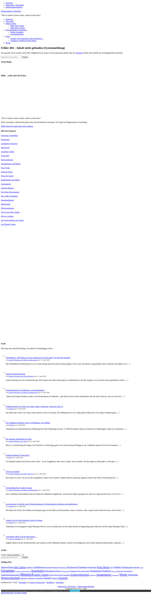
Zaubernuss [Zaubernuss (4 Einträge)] (24, 578)
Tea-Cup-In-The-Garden (10, 212)
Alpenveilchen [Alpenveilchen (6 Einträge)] (7, 567)
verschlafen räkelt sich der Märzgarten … (21, 537)
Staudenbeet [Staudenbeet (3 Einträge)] (93, 575)
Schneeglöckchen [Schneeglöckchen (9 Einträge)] (80, 574)
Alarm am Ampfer (13, 472)
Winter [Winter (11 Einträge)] (123, 574)
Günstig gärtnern (7, 188)
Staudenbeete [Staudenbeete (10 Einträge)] (103, 574)
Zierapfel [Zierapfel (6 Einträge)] (47, 578)
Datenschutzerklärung (86, 587)
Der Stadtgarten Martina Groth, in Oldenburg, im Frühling (28, 423)
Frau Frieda (5, 168)
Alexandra (22, 582)
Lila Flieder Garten (8, 224)
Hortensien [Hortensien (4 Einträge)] (73, 571)
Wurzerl (11, 425)
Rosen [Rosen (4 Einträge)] (57, 575)
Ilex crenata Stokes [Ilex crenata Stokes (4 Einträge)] (83, 571)
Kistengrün (5, 140)
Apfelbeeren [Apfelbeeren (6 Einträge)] (39, 567)
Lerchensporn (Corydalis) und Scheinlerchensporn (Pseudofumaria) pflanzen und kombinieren (42, 504)
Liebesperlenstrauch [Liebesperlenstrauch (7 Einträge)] (10, 575)
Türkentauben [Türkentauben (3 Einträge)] (115, 575)
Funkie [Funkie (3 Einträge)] (141, 567)
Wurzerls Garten (7, 176)
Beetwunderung (7, 160)
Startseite (79, 53)
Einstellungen (74, 591)
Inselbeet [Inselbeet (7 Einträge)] (106, 571)
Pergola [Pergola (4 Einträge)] (51, 575)
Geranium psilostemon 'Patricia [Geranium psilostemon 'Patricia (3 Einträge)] (23, 571)
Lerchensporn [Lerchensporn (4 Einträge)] (128, 571)
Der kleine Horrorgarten (10, 192)
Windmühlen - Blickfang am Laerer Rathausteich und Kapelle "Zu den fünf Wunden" (38, 358)
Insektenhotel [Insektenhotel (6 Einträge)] (96, 571)
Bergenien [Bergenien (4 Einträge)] (48, 567)
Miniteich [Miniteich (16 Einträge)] (27, 574)
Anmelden (60, 582)
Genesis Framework (37, 582)
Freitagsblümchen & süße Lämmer (19, 488)
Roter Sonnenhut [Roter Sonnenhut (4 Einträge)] (64, 575)
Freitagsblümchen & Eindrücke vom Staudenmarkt (25, 390)
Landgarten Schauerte (9, 144)
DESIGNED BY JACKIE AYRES (14, 593)
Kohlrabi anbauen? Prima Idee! (17, 455)
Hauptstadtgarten (7, 200)
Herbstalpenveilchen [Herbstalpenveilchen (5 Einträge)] (52, 571)
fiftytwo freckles (7, 216)
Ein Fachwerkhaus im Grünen (12, 220)
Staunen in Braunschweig (15, 374)
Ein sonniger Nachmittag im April (19, 439)
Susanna (11, 409)
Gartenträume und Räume (11, 164)
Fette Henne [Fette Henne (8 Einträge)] (103, 567)
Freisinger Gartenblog (9, 136)
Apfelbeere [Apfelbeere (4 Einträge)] (29, 567)
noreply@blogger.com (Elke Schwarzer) (21, 376)
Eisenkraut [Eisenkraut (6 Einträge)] (82, 567)
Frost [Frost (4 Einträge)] (111, 567)
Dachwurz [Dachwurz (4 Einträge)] (63, 567)
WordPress (50, 582)
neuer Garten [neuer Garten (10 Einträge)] (41, 574)
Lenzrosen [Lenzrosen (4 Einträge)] (119, 571)
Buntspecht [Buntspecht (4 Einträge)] (55, 567)
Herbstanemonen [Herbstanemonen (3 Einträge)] (65, 571)
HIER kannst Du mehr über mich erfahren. (17, 126)
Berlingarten (5, 204)
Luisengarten (6, 184)
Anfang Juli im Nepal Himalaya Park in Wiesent (24, 520)
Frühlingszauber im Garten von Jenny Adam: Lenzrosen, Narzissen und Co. (34, 406)
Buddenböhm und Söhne (10, 180)
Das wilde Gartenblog (9, 196)
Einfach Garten (6, 172)
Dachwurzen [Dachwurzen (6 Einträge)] (72, 567)
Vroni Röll (5, 156)
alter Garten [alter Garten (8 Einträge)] (20, 567)
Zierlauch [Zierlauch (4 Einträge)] (55, 578)
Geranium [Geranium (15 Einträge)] (7, 570)
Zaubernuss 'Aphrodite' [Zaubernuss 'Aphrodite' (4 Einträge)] (35, 578)
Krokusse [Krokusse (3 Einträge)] (113, 571)
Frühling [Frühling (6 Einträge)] (117, 567)
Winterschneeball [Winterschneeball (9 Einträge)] (10, 577)
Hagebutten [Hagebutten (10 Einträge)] (37, 570)
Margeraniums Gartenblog (11, 11)
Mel (9, 457)
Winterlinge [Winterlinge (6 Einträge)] (133, 575)
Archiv (3, 555)
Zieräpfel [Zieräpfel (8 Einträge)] (63, 578)
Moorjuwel (5, 148)
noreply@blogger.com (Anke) (17, 441)
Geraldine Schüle (7, 152)
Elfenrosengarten (7, 208)
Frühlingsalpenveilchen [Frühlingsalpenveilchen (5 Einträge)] (130, 567)
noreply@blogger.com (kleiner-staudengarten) (23, 360)
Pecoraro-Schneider (14, 539)
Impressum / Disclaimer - (68, 587)
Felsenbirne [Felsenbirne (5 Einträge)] (92, 567)
